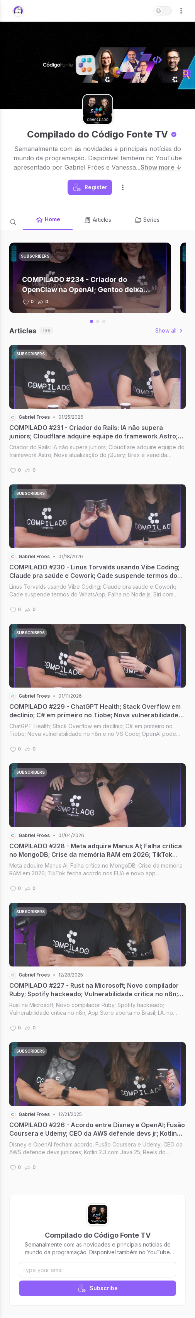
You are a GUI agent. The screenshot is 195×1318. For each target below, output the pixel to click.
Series (146, 220)
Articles (97, 220)
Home (48, 219)
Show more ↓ (161, 167)
